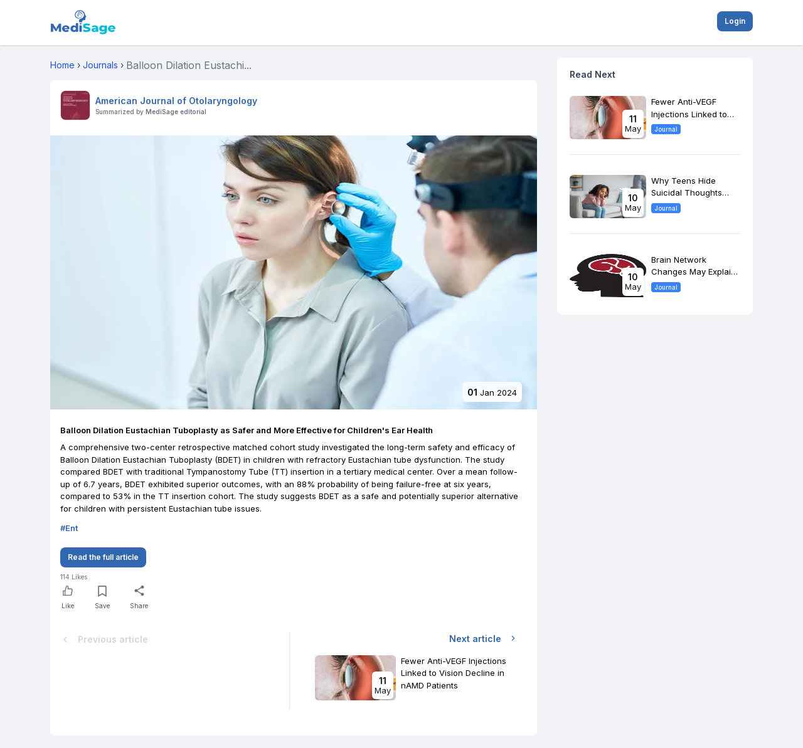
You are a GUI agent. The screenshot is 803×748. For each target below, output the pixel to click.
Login (735, 21)
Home (62, 65)
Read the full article (103, 557)
